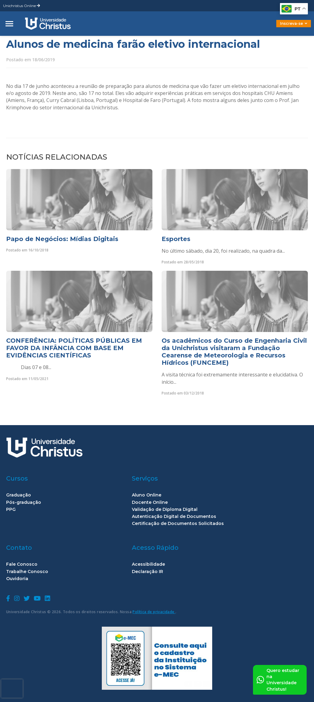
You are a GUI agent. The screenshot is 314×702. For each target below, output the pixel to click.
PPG (11, 509)
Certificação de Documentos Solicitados (178, 523)
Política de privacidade (153, 611)
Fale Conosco (21, 564)
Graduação (18, 495)
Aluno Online (146, 495)
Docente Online (150, 502)
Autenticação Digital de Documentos (174, 516)
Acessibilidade (148, 564)
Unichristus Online (21, 5)
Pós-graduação (23, 502)
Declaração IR (147, 571)
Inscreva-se (293, 23)
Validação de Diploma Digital (164, 509)
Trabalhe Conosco (27, 571)
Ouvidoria (17, 578)
